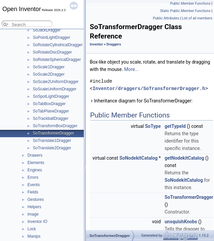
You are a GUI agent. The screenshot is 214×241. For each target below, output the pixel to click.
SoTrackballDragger (50, 118)
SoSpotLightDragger (51, 96)
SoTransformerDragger (53, 133)
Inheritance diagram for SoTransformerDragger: (141, 100)
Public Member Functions (190, 3)
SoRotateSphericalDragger (57, 59)
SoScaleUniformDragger (54, 89)
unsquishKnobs (181, 221)
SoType (153, 126)
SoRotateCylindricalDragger (58, 45)
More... (131, 69)
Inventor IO (37, 221)
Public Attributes (166, 18)
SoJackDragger (47, 30)
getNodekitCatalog (184, 158)
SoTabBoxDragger (49, 103)
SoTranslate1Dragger (52, 140)
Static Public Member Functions (185, 11)
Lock (31, 229)
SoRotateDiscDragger (52, 52)
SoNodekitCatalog (138, 158)
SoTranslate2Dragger (52, 148)
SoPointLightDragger (51, 37)
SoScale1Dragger (49, 67)
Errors (33, 177)
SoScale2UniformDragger (56, 81)
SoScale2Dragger (49, 74)
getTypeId (175, 126)
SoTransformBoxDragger (55, 126)
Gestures (35, 199)
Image (33, 214)
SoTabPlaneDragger (51, 111)
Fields (32, 192)
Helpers (34, 207)
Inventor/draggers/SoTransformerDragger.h (148, 88)
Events (33, 184)
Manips (34, 236)
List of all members (197, 18)
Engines (34, 170)
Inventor (96, 44)
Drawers (35, 155)
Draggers (113, 44)
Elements (35, 162)
